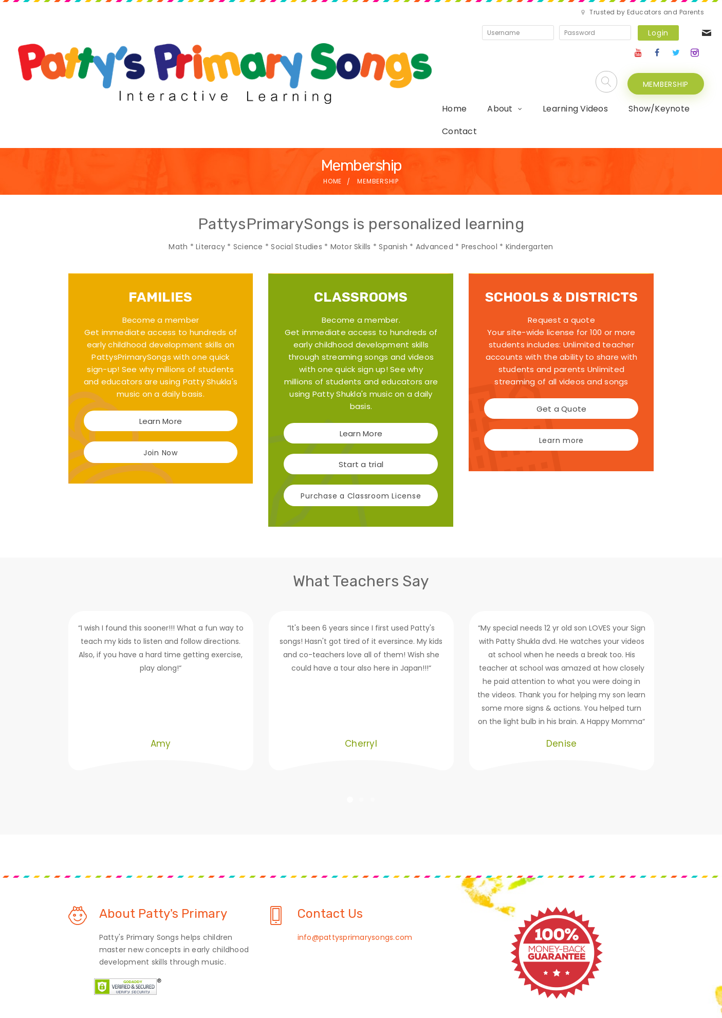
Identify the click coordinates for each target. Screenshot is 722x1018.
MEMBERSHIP (666, 56)
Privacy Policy (321, 979)
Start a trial (361, 389)
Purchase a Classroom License (361, 421)
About (334, 56)
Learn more (561, 365)
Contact (562, 56)
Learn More (160, 346)
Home (289, 56)
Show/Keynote (494, 56)
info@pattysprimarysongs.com (355, 862)
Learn (264, 979)
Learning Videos (410, 56)
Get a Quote (561, 333)
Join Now (160, 378)
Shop (446, 979)
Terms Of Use (394, 979)
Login (568, 20)
